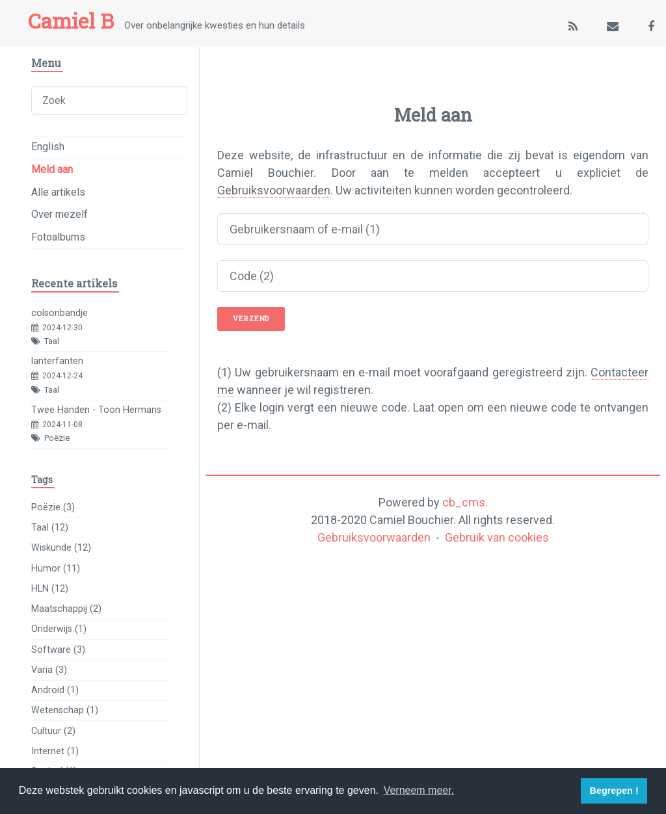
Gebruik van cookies (497, 537)
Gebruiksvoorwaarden (273, 190)
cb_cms (463, 502)
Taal (51, 341)
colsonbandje (59, 313)
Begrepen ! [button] (614, 790)
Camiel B (71, 20)
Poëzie (57, 438)
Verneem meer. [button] (419, 790)
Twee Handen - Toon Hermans (96, 409)
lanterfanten (57, 361)
